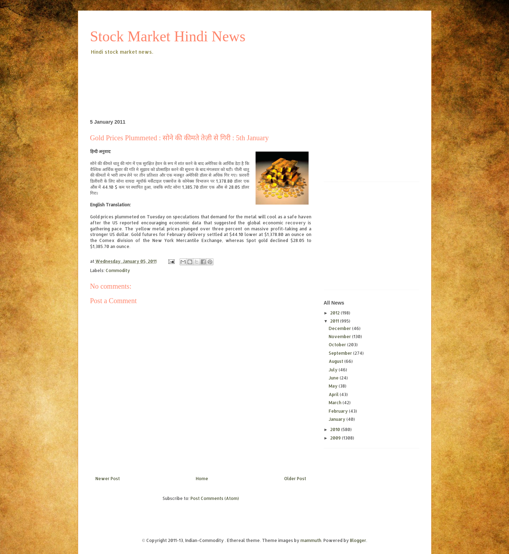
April (334, 394)
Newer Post (107, 478)
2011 (335, 321)
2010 (335, 429)
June (334, 378)
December (340, 328)
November (340, 336)
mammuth (310, 540)
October (338, 344)
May (334, 386)
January (337, 419)
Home (202, 478)
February (339, 411)
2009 (336, 438)
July (334, 369)
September (341, 353)
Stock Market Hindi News (168, 36)
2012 (335, 313)
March (336, 402)
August (336, 361)
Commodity (118, 270)
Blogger (358, 540)
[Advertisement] (218, 76)
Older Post (295, 478)
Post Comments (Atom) (215, 498)
